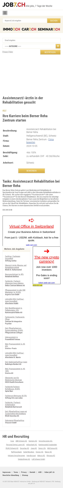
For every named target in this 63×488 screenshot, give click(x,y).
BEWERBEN (31, 170)
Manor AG (48, 452)
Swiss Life (42, 448)
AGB (39, 472)
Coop (12, 441)
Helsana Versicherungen (16, 455)
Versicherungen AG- (46, 441)
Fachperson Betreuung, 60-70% (16, 396)
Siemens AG (33, 441)
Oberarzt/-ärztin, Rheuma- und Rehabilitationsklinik (15, 266)
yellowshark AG (31, 445)
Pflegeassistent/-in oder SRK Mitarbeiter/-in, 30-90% (15, 291)
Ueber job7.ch (49, 472)
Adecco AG (41, 455)
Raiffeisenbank (16, 452)
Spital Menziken (28, 452)
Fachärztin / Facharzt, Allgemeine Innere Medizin (14, 282)
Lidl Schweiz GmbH (38, 459)
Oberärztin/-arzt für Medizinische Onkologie (13, 379)
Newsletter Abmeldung (11, 475)
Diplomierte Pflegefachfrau (14, 420)
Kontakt (32, 472)
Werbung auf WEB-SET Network (41, 481)
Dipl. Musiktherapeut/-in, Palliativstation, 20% (13, 309)
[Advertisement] (31, 75)
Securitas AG (24, 448)
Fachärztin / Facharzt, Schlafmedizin (12, 403)
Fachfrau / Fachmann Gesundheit (12, 257)
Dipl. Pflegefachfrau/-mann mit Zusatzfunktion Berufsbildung (16, 412)
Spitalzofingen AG (24, 459)
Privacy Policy (7, 52)
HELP (4, 110)
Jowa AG (34, 448)
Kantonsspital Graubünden (48, 445)
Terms (16, 472)
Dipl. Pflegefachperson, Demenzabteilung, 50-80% (14, 329)
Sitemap (25, 475)
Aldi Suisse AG (52, 448)
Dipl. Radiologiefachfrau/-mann (16, 362)
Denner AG (39, 452)
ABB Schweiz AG (21, 441)
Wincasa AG (51, 455)
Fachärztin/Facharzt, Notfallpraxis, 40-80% (12, 388)
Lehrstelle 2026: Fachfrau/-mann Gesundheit (14, 300)
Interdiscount (31, 455)
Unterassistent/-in (11, 337)
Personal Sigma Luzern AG (15, 445)
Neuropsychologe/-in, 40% (14, 274)
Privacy (24, 472)
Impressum (7, 472)
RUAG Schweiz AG (12, 448)
